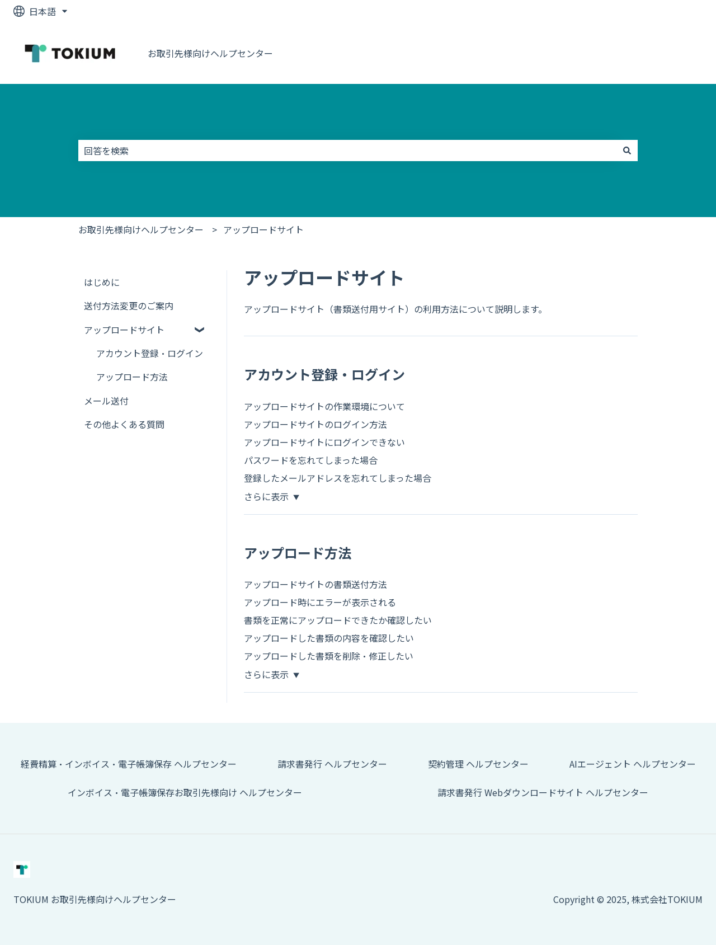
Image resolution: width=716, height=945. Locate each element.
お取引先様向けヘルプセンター (210, 53)
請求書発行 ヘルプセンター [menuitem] (332, 763)
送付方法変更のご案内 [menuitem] (128, 305)
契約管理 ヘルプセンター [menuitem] (478, 763)
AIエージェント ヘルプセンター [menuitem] (632, 763)
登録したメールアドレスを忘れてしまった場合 (337, 478)
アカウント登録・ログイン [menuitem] (149, 353)
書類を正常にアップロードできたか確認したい (338, 620)
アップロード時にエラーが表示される (320, 602)
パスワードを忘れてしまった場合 (311, 460)
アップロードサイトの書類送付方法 (315, 584)
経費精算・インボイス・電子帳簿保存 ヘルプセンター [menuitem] (129, 763)
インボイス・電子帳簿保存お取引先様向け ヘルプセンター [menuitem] (185, 792)
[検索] (627, 150)
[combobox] (347, 150)
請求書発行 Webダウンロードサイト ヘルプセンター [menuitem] (542, 792)
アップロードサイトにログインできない (324, 442)
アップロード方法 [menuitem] (132, 376)
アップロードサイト (263, 229)
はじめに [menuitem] (102, 282)
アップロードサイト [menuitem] (124, 329)
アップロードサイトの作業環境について (324, 406)
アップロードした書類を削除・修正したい (328, 655)
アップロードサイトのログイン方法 (315, 424)
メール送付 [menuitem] (106, 400)
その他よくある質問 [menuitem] (124, 424)
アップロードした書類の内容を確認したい (329, 638)
